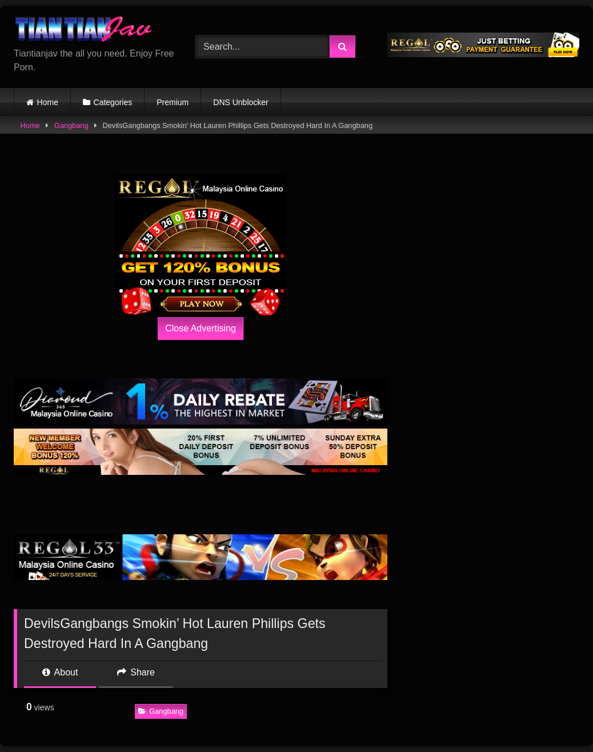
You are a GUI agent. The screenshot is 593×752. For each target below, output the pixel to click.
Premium (173, 102)
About (60, 672)
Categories (113, 102)
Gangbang (71, 125)
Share (136, 672)
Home (47, 102)
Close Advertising (200, 328)
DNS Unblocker (240, 102)
